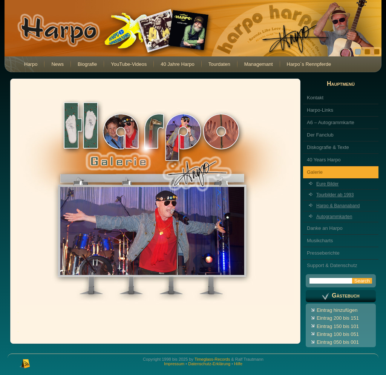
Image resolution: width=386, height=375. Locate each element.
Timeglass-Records (212, 359)
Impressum (174, 363)
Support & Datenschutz (332, 265)
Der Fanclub (320, 135)
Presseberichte (323, 253)
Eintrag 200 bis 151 (338, 318)
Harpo (30, 64)
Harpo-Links (320, 110)
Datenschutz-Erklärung (209, 363)
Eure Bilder (327, 184)
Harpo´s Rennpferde (309, 64)
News (57, 64)
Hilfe (238, 363)
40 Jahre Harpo (178, 64)
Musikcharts (320, 240)
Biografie (87, 64)
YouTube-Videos (129, 64)
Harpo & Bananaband (338, 205)
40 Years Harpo (324, 159)
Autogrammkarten (334, 216)
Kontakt (315, 97)
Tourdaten (219, 64)
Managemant (258, 64)
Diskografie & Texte (328, 147)
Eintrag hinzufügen (337, 310)
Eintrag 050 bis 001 (338, 342)
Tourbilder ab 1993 (335, 194)
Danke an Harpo (325, 228)
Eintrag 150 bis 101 (338, 326)
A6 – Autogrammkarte (330, 122)
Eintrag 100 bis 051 (338, 334)
